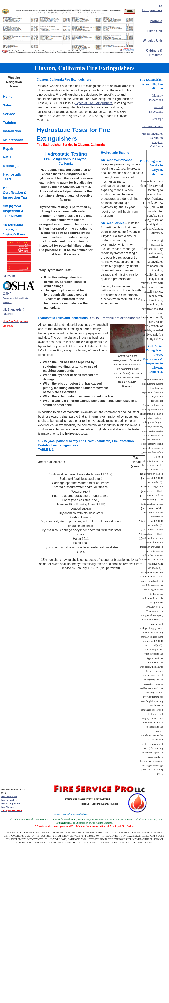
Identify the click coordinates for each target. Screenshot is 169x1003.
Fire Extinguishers (10, 803)
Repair (8, 149)
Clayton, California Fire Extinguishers (84, 68)
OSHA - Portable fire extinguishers (115, 317)
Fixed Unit (154, 31)
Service (9, 114)
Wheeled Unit (152, 40)
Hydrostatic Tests (12, 177)
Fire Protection (9, 796)
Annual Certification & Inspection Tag (15, 192)
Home (7, 97)
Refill (7, 157)
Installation (12, 131)
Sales (7, 105)
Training (9, 122)
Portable (156, 21)
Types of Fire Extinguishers (93, 103)
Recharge (11, 166)
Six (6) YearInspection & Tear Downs (13, 211)
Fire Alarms (7, 807)
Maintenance (13, 140)
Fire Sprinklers (9, 799)
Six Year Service (152, 126)
